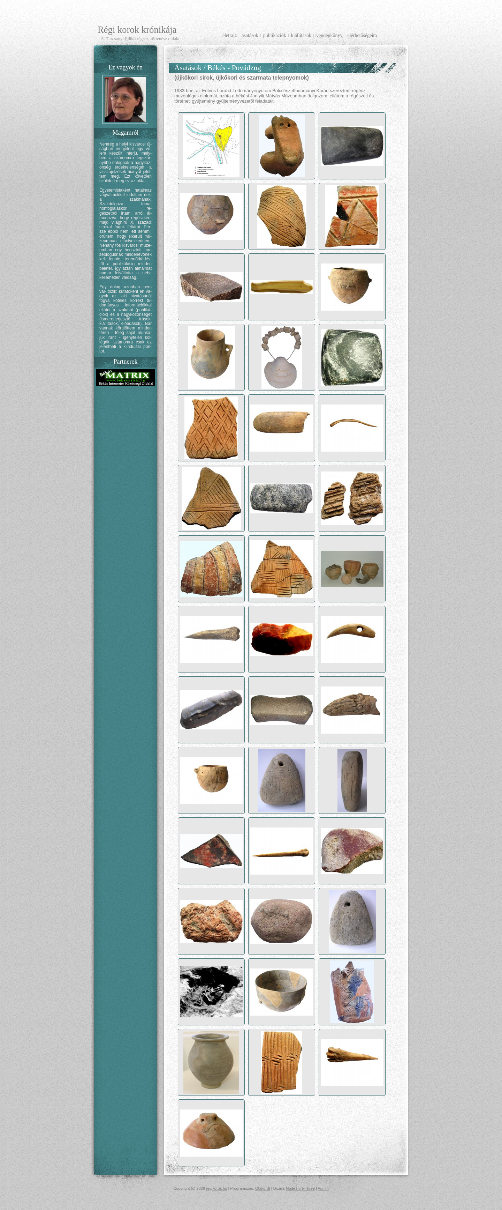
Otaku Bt (262, 1188)
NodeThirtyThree (300, 1188)
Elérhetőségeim (362, 35)
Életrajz (229, 35)
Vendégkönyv (329, 35)
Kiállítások (301, 35)
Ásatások (250, 35)
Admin (323, 1188)
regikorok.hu (216, 1188)
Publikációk (274, 35)
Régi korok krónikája (137, 29)
